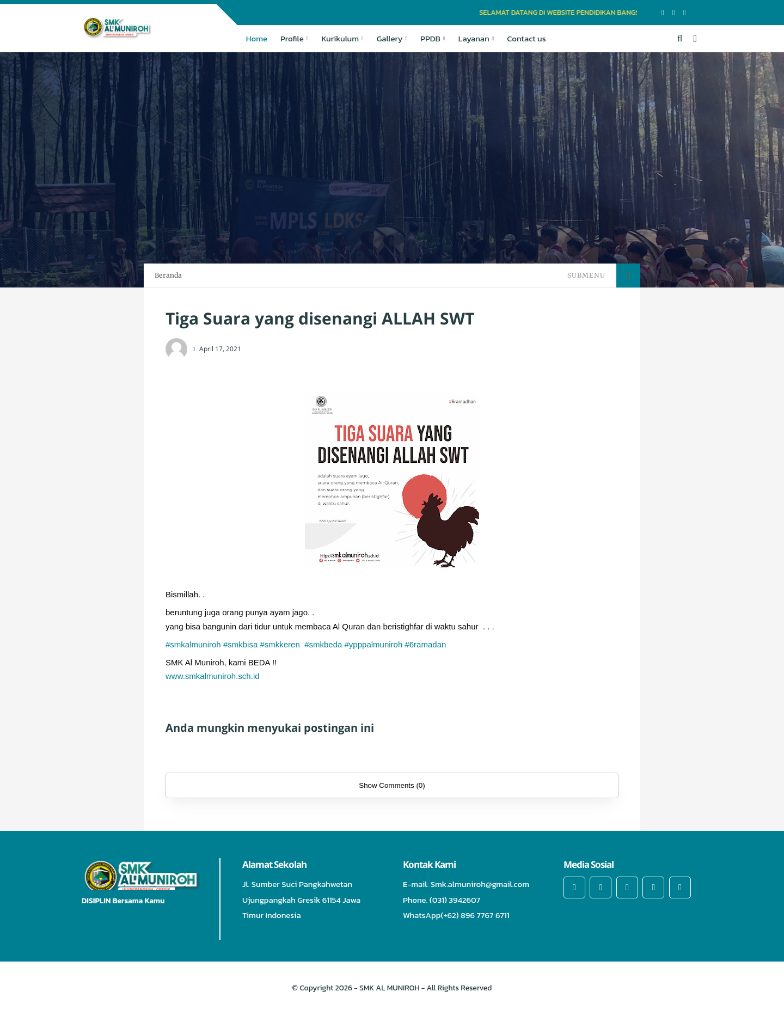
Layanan (473, 38)
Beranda (168, 275)
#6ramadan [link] (425, 644)
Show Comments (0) (392, 785)
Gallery (390, 38)
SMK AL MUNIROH (389, 988)
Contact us (526, 38)
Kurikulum (340, 38)
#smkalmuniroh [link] (193, 644)
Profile (292, 38)
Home (256, 38)
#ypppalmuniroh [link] (374, 644)
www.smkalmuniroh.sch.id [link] (213, 676)
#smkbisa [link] (240, 644)
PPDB (430, 38)
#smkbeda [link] (323, 644)
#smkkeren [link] (279, 644)
